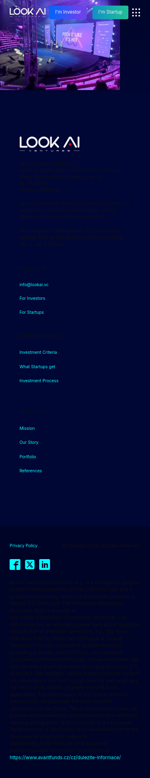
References (31, 470)
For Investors (32, 298)
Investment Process (39, 380)
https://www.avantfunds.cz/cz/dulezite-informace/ (65, 757)
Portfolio (28, 456)
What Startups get (38, 366)
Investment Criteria (38, 352)
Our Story (29, 442)
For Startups (32, 312)
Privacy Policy (23, 545)
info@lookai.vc (34, 284)
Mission (27, 428)
